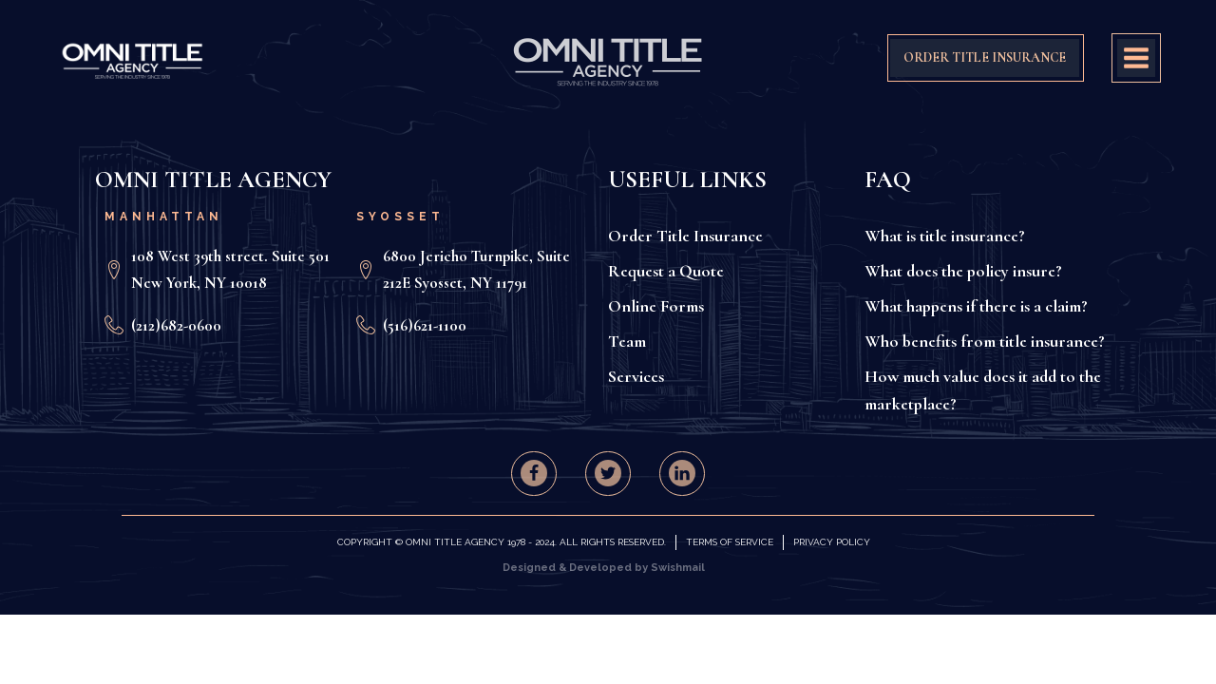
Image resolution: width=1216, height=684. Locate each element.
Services (636, 376)
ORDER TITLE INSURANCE (984, 57)
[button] (534, 473)
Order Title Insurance (685, 235)
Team (627, 341)
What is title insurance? (944, 235)
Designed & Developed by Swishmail (604, 567)
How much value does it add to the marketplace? (982, 390)
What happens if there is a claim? (976, 305)
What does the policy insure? (963, 270)
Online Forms (656, 305)
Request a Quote (666, 270)
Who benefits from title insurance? (984, 341)
